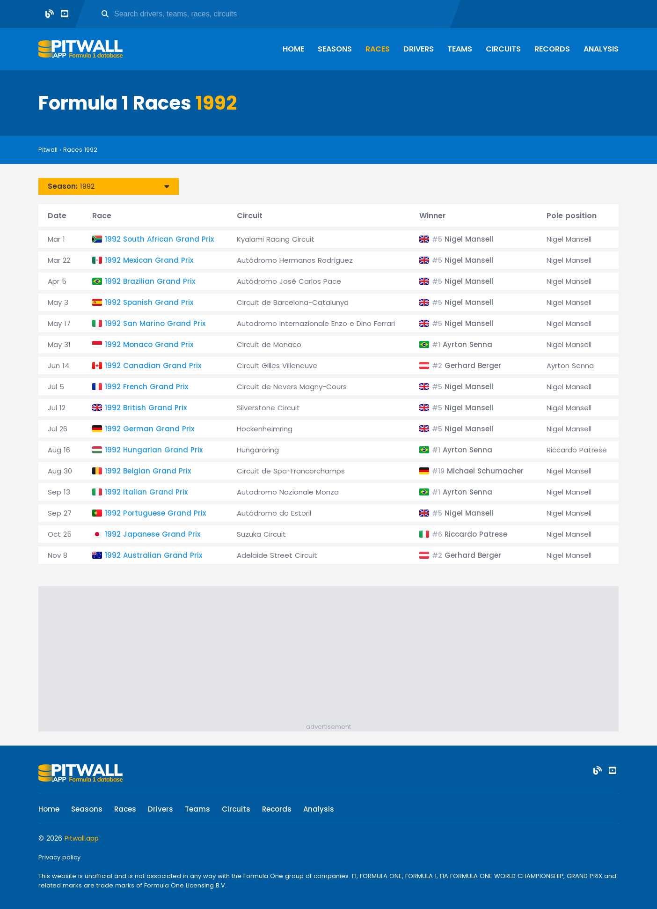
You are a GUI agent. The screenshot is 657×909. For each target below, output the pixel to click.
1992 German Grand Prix (149, 429)
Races (377, 49)
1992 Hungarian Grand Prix (154, 450)
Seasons (335, 49)
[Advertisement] (333, 656)
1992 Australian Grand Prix (153, 555)
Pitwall (48, 149)
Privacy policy (59, 857)
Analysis (601, 49)
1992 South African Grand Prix (159, 239)
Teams (459, 49)
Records (552, 49)
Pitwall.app (82, 838)
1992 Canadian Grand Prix (153, 365)
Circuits (503, 49)
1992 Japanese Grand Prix (152, 534)
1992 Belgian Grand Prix (148, 471)
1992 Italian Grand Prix (146, 492)
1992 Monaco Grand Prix (149, 344)
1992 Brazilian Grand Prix (150, 281)
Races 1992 (80, 149)
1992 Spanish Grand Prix (149, 302)
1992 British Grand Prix (146, 408)
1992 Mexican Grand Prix (149, 260)
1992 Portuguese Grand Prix (155, 513)
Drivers (418, 49)
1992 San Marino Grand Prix (155, 323)
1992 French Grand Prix (146, 387)
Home (293, 49)
